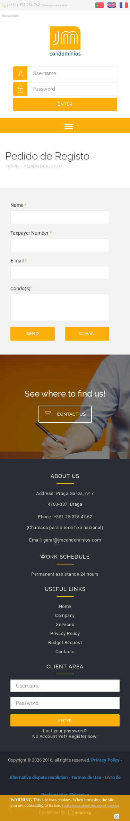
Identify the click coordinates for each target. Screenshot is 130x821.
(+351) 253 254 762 (34, 9)
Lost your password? (65, 730)
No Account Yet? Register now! (65, 736)
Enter (65, 104)
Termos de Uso (86, 777)
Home (12, 166)
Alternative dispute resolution (38, 777)
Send (32, 333)
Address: (45, 493)
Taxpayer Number (31, 233)
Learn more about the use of (90, 805)
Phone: (45, 516)
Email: (35, 540)
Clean (87, 333)
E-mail (18, 260)
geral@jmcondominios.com (72, 540)
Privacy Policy (105, 760)
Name (18, 205)
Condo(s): (21, 288)
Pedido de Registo (43, 166)
